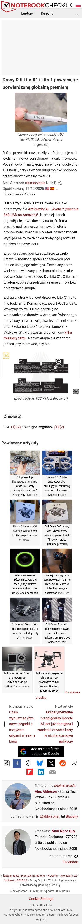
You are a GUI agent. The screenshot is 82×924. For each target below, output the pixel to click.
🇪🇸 (52, 189)
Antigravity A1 (39, 209)
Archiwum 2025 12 (15, 880)
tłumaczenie (35, 183)
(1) (13, 427)
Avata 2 (58, 209)
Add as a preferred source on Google (39, 751)
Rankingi (47, 13)
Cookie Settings (41, 899)
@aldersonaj (47, 816)
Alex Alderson (46, 791)
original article (64, 785)
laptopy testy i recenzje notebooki (24, 875)
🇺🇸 (47, 189)
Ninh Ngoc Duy (63, 831)
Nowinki (53, 875)
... (76, 13)
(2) (18, 427)
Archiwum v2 (68, 875)
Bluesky (69, 816)
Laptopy (27, 13)
